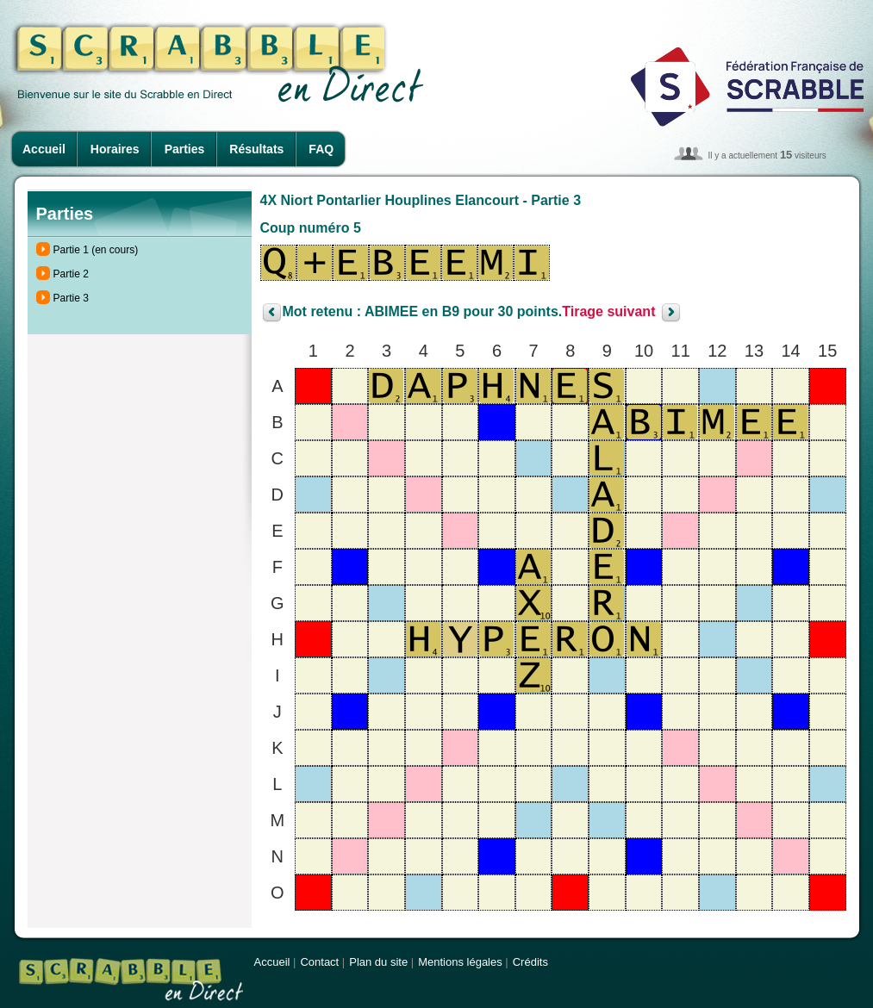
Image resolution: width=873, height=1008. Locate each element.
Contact (319, 961)
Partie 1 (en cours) (96, 250)
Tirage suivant (608, 312)
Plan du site (378, 961)
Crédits (530, 961)
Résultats (256, 149)
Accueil (43, 149)
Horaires (115, 149)
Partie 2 (71, 274)
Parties (185, 149)
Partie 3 (71, 298)
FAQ (321, 149)
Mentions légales (460, 961)
